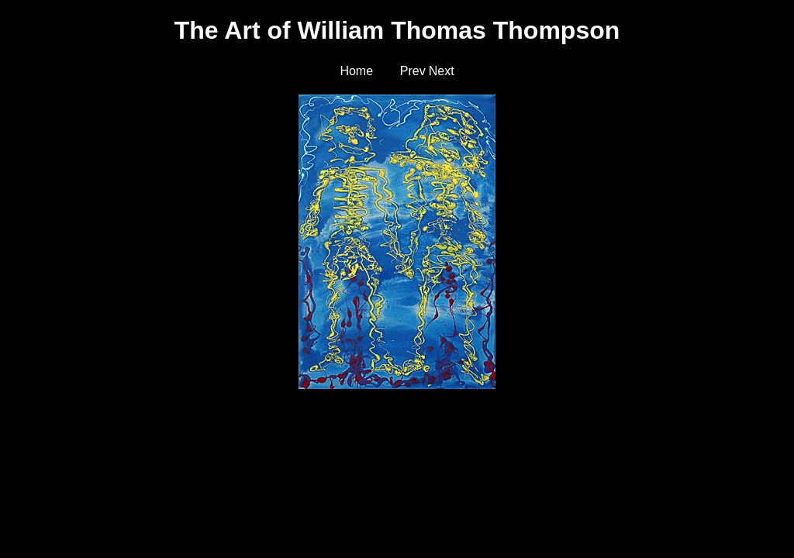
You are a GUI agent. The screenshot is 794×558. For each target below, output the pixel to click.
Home (356, 71)
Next (441, 71)
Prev (413, 71)
